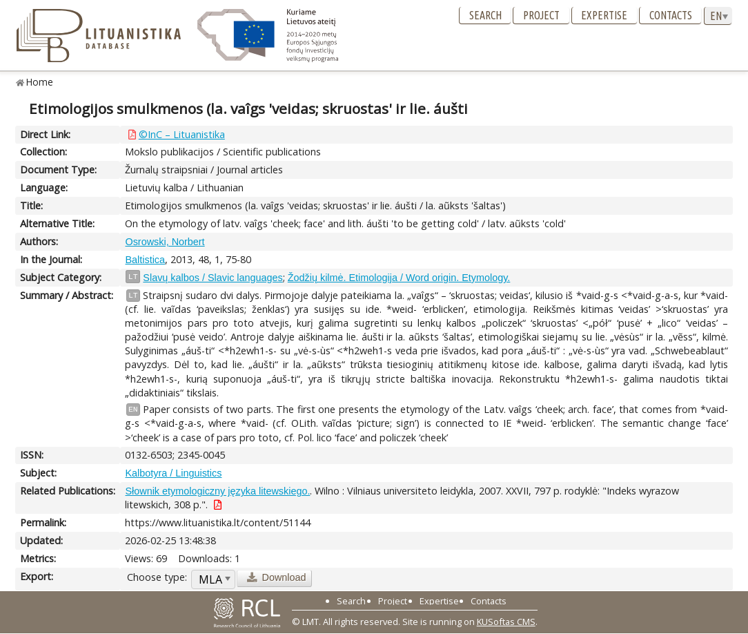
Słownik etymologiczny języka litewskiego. (217, 491)
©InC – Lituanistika (182, 134)
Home (39, 81)
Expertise (604, 15)
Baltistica (145, 259)
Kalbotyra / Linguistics (173, 473)
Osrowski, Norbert (164, 241)
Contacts (670, 15)
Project (541, 15)
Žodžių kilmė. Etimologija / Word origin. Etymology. (399, 277)
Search (485, 15)
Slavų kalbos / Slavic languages (212, 277)
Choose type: (157, 577)
